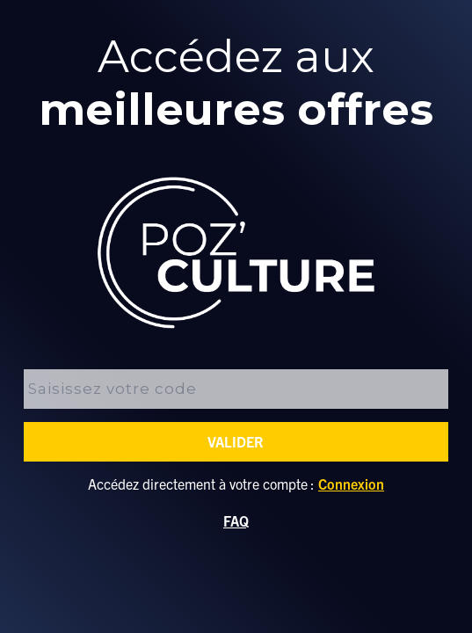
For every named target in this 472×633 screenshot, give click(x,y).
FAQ (236, 520)
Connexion (351, 483)
